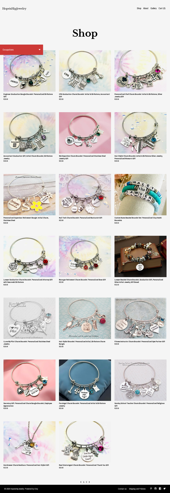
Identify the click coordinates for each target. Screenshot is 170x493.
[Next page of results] (89, 482)
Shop (139, 8)
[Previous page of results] (81, 482)
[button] (21, 50)
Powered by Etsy (31, 488)
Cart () (162, 8)
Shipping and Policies (137, 488)
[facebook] (160, 488)
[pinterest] (151, 488)
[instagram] (156, 488)
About (145, 8)
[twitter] (164, 488)
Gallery (153, 8)
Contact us (122, 488)
